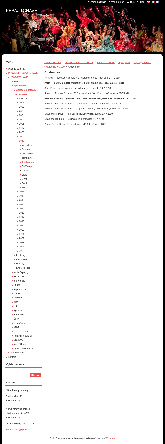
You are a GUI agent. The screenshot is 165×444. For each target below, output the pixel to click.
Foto (16, 306)
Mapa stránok (118, 2)
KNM (16, 327)
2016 (21, 212)
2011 (21, 191)
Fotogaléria (19, 314)
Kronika (23, 98)
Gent (24, 179)
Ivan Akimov (20, 344)
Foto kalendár (17, 352)
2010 (62, 66)
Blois (24, 174)
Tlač (24, 187)
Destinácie (21, 259)
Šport (16, 318)
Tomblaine (27, 157)
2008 (21, 132)
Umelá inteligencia (23, 348)
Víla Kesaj (19, 340)
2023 (21, 242)
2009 (21, 136)
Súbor (17, 81)
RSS (132, 2)
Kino (16, 301)
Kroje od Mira (23, 267)
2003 (21, 111)
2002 (21, 106)
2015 (21, 208)
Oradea (26, 149)
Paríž (24, 183)
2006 (21, 123)
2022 (21, 238)
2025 (21, 251)
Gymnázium (20, 323)
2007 (21, 128)
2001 (21, 102)
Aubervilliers (28, 153)
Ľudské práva (21, 331)
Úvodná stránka (52, 62)
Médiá (17, 293)
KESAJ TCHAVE (106, 62)
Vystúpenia (124, 62)
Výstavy (18, 310)
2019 (21, 225)
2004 (21, 115)
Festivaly (21, 255)
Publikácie (19, 297)
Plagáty (20, 263)
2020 (21, 229)
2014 (21, 204)
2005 (21, 119)
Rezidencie (19, 276)
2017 (21, 217)
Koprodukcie (20, 289)
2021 (21, 234)
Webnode (110, 438)
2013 (21, 200)
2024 (21, 246)
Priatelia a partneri (23, 335)
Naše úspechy (21, 272)
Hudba (17, 285)
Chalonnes (28, 162)
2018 (21, 221)
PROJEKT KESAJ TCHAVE (79, 62)
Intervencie (19, 280)
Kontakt (12, 356)
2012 (21, 195)
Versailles (27, 145)
